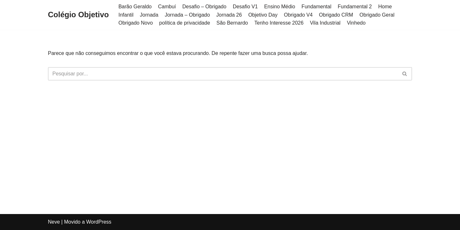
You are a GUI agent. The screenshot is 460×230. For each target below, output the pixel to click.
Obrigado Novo (136, 23)
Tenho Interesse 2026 (278, 23)
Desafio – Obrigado (204, 6)
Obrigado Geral (376, 15)
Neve (54, 222)
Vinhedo (356, 23)
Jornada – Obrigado (187, 15)
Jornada (149, 15)
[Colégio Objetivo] (78, 14)
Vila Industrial (325, 23)
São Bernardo (232, 23)
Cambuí (167, 6)
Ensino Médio (279, 6)
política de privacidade (184, 23)
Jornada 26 (229, 15)
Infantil (126, 15)
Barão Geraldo (135, 6)
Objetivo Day (263, 15)
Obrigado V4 (298, 15)
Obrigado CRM (336, 15)
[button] (404, 73)
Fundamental (316, 6)
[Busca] (223, 73)
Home (385, 6)
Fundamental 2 (355, 6)
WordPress (98, 222)
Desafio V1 (245, 6)
